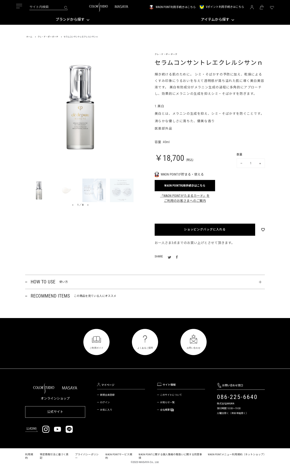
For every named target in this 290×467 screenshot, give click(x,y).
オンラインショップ (55, 398)
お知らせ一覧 (167, 402)
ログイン (105, 402)
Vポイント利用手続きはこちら (225, 6)
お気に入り (106, 409)
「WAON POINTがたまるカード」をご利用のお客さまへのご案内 (185, 198)
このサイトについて (171, 395)
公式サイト (55, 411)
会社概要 (165, 409)
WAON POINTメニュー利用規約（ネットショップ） (237, 452)
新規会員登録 (107, 395)
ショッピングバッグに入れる (205, 229)
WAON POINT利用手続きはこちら (176, 7)
